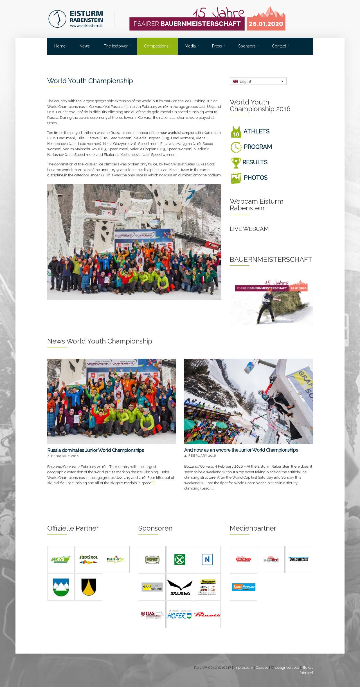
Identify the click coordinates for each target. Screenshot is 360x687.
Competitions (156, 46)
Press (217, 46)
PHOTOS (248, 177)
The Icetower (116, 46)
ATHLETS (249, 131)
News (85, 46)
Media (190, 46)
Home (60, 46)
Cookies (262, 667)
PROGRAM (251, 147)
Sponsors (247, 46)
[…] (153, 483)
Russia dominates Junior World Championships (95, 450)
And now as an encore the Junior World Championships (241, 450)
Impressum (243, 667)
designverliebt (287, 667)
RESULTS (248, 162)
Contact (279, 46)
